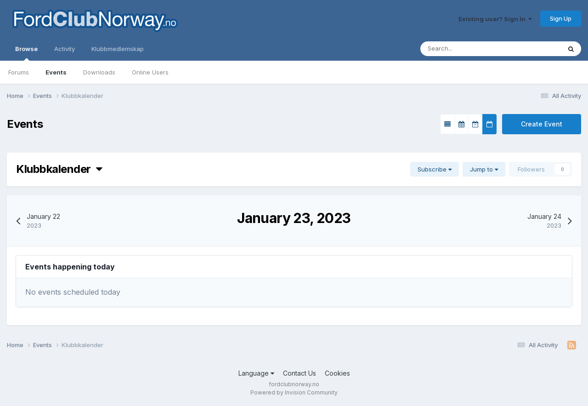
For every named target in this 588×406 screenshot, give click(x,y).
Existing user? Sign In (495, 19)
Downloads (99, 72)
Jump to (484, 169)
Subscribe (435, 169)
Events (56, 72)
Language (256, 373)
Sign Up (560, 18)
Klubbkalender (59, 169)
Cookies (337, 373)
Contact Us (299, 373)
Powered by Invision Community (294, 392)
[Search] (462, 48)
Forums (18, 72)
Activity (64, 48)
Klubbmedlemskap (117, 48)
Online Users (150, 72)
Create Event (541, 124)
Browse (26, 53)
